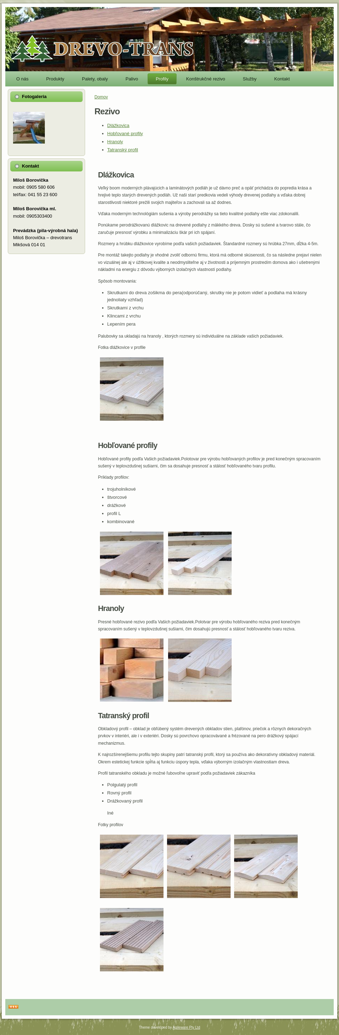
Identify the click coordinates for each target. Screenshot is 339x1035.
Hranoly (115, 141)
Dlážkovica (118, 125)
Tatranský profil (122, 149)
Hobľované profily (125, 133)
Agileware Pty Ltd (186, 1027)
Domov (101, 97)
